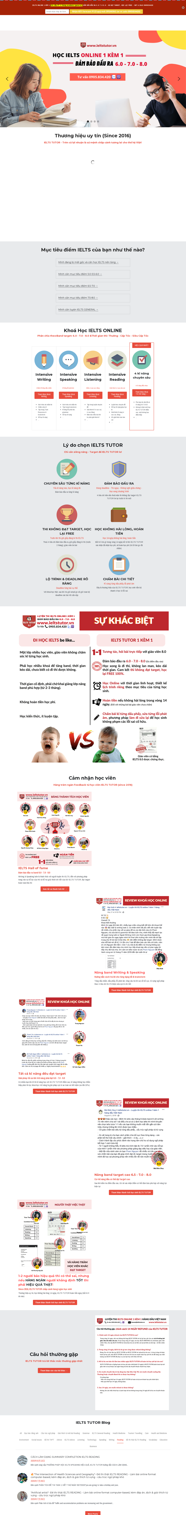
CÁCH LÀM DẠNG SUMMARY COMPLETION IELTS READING (65, 1261)
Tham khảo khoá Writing (44, 371)
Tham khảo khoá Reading (117, 371)
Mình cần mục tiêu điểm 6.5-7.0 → (39, 274)
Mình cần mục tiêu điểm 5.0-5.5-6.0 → (119, 262)
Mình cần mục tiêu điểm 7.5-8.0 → (117, 274)
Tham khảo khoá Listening (93, 371)
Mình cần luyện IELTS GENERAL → (78, 285)
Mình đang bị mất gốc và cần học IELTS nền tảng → (50, 262)
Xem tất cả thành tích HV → (132, 745)
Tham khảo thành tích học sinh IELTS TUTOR (54, 820)
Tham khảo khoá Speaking (68, 371)
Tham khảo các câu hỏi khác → (54, 1175)
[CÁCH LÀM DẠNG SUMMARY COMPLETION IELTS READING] (22, 1265)
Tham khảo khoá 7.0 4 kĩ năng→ (141, 369)
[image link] (35, 1361)
